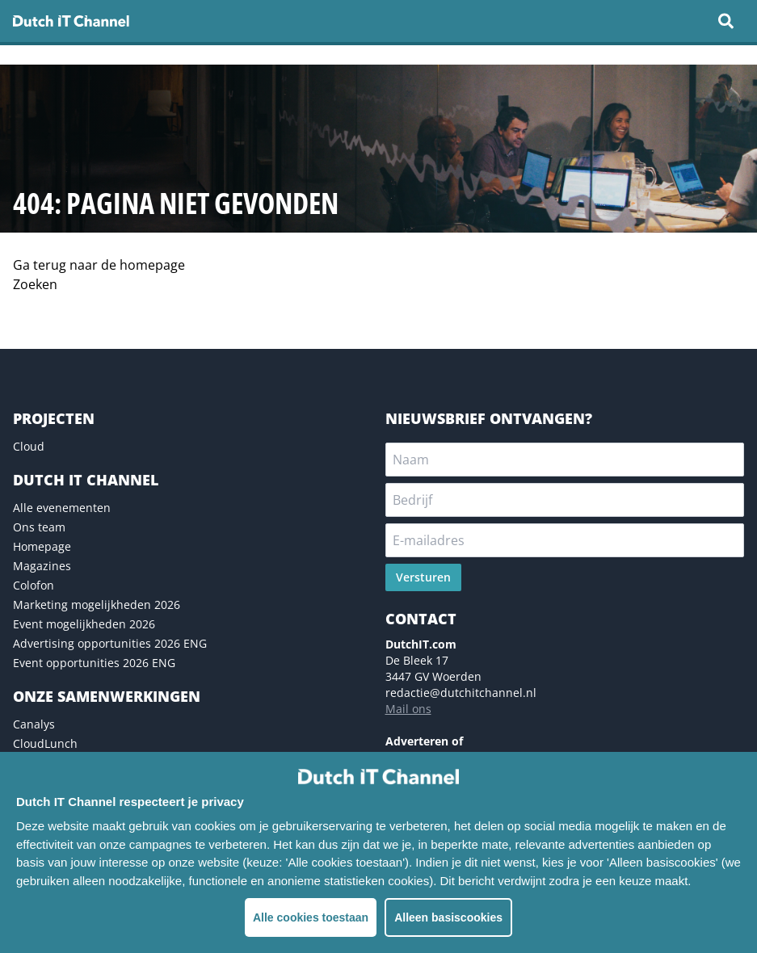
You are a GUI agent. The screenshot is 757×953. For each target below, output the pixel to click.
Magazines (42, 565)
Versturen (423, 577)
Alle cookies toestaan (310, 917)
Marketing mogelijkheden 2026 (96, 604)
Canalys (34, 724)
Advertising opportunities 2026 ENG (110, 643)
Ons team (39, 527)
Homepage (42, 546)
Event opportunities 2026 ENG (94, 662)
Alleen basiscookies (448, 917)
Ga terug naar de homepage (99, 265)
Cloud (28, 446)
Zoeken (35, 284)
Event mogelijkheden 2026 (84, 624)
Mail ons (408, 708)
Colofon (33, 585)
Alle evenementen (62, 507)
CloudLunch (45, 743)
